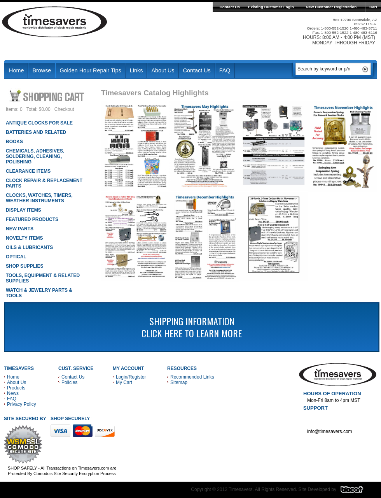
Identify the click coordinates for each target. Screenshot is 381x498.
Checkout (64, 109)
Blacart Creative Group (356, 491)
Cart (373, 7)
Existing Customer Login (271, 7)
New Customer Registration (331, 7)
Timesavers (55, 22)
